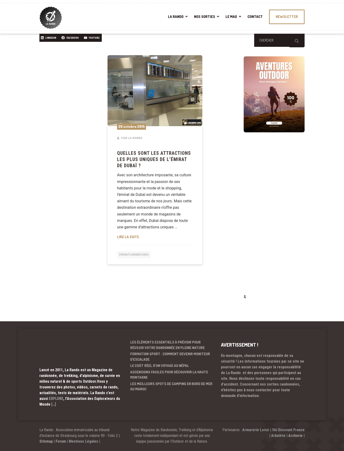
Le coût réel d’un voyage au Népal (159, 365)
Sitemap (46, 441)
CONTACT (255, 16)
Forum (61, 441)
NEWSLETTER (287, 16)
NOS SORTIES (204, 16)
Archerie (295, 435)
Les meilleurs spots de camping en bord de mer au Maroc (171, 386)
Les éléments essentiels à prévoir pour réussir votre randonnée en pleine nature (167, 345)
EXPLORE (56, 398)
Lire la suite (155, 236)
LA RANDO (175, 16)
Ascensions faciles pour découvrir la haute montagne (169, 375)
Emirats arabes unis (135, 255)
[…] (53, 404)
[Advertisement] (279, 220)
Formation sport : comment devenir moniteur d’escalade (170, 357)
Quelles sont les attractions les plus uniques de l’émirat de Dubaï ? (154, 159)
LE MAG (231, 16)
